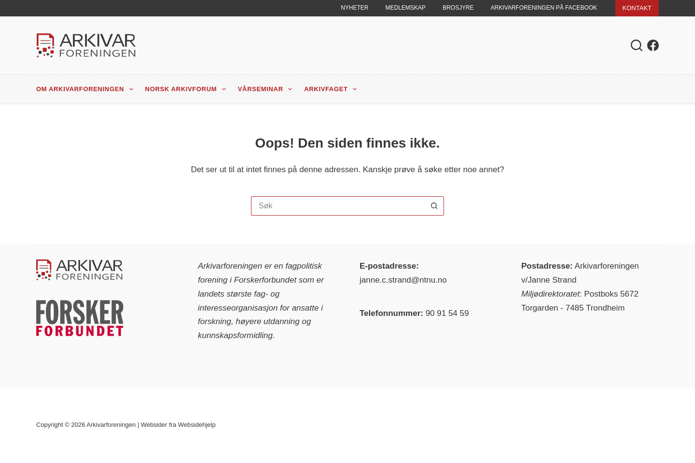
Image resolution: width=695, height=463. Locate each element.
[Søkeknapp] (434, 206)
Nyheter (354, 7)
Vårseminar (267, 89)
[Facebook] (653, 45)
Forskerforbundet (265, 280)
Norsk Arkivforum (187, 89)
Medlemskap (406, 7)
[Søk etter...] (338, 206)
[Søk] (636, 45)
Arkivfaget (332, 89)
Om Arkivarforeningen (86, 89)
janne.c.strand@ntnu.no (403, 280)
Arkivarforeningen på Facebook (544, 7)
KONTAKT (637, 8)
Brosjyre (458, 7)
